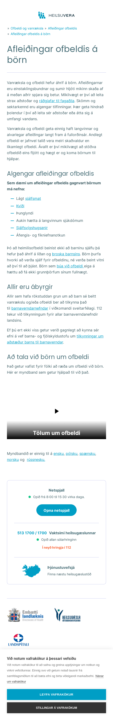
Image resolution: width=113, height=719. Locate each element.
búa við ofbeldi (70, 266)
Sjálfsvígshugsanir (32, 227)
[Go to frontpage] (56, 15)
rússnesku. (36, 459)
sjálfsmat (33, 198)
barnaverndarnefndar (29, 308)
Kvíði (20, 206)
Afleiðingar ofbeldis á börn (30, 34)
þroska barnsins (66, 254)
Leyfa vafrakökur (56, 694)
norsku (13, 459)
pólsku (71, 453)
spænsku (87, 453)
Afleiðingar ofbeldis (62, 28)
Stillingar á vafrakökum (56, 707)
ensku (58, 453)
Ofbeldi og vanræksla (27, 28)
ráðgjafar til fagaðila (56, 100)
